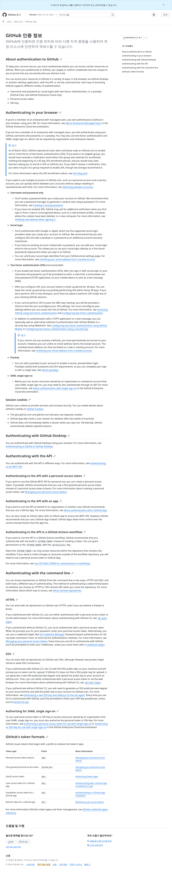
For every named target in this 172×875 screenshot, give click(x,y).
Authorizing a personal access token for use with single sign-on (58, 723)
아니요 (23, 841)
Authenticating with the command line (40, 573)
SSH (10, 654)
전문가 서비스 (76, 864)
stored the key (20, 702)
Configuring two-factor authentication (82, 313)
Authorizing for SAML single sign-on (32, 711)
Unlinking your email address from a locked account (67, 259)
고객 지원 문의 (95, 845)
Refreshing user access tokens (89, 802)
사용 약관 (30, 864)
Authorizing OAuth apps (86, 776)
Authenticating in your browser (33, 112)
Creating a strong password (48, 205)
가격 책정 (63, 864)
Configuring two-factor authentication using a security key (57, 329)
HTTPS (12, 600)
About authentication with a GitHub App (85, 510)
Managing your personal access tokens (46, 491)
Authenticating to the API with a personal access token (45, 476)
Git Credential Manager (51, 634)
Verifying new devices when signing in (35, 219)
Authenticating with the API (31, 456)
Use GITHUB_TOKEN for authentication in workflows (62, 563)
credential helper (95, 644)
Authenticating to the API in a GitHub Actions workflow (46, 532)
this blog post (80, 173)
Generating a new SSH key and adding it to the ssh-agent (54, 695)
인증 (9, 21)
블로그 (87, 864)
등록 (165, 14)
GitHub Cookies (35, 408)
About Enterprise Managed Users (83, 123)
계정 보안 (18, 21)
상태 (55, 864)
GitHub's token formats (27, 736)
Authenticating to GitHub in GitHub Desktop (29, 446)
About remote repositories (67, 590)
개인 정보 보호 (43, 864)
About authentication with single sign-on (55, 388)
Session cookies (18, 400)
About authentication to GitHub (34, 59)
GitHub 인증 (31, 21)
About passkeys (50, 370)
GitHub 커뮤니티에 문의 (99, 841)
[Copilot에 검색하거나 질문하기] (86, 14)
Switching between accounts (77, 187)
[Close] (164, 4)
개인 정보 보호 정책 (13, 847)
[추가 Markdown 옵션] (145, 37)
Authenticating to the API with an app (34, 501)
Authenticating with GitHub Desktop (38, 435)
